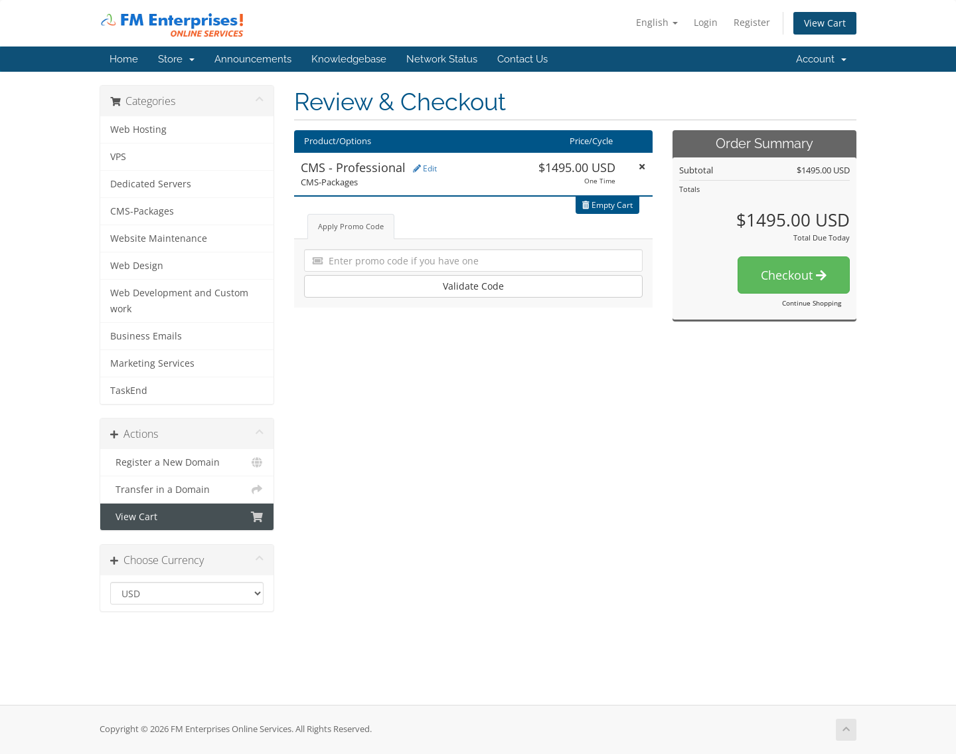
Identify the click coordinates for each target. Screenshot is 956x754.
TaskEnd (128, 391)
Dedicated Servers (150, 184)
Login (706, 22)
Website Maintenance (158, 238)
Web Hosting (138, 130)
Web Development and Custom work (179, 301)
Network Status (441, 59)
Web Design (136, 266)
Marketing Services (152, 363)
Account (821, 59)
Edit (425, 168)
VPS (118, 157)
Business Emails (146, 336)
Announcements (252, 59)
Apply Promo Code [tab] (351, 226)
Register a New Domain (187, 462)
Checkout (794, 275)
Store (176, 59)
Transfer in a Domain (187, 490)
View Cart (825, 23)
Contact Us (522, 59)
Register (752, 22)
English (657, 22)
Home (124, 59)
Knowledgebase (348, 59)
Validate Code (473, 286)
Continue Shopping (811, 303)
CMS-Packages (142, 211)
